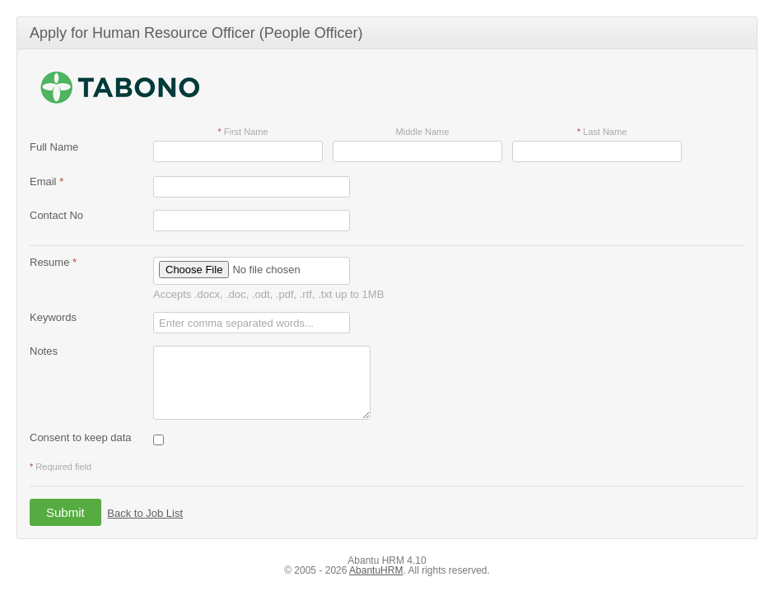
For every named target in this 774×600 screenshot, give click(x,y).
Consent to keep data (81, 437)
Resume (53, 262)
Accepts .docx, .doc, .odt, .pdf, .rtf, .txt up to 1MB (268, 294)
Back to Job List (145, 513)
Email (46, 181)
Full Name (54, 147)
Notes (44, 351)
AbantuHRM (376, 570)
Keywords (53, 317)
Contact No (56, 215)
